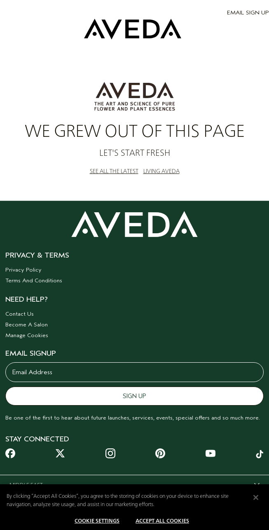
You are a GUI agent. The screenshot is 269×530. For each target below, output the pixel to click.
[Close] (256, 500)
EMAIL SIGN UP (248, 12)
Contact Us (19, 313)
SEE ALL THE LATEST (114, 171)
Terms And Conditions (33, 280)
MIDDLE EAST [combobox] (130, 486)
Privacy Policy (23, 269)
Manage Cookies (26, 335)
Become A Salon (26, 324)
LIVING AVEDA (161, 171)
